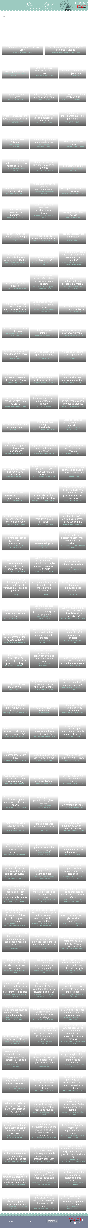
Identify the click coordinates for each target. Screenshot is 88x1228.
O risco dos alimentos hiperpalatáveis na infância (15, 613)
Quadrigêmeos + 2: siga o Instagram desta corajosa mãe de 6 (73, 682)
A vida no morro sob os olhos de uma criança (73, 308)
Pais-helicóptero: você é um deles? (72, 235)
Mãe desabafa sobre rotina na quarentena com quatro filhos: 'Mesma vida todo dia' (15, 1154)
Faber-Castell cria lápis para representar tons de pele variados (15, 637)
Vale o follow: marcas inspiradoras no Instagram (15, 472)
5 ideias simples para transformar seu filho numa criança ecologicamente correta (73, 1175)
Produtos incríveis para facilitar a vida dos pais (15, 117)
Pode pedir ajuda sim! (73, 165)
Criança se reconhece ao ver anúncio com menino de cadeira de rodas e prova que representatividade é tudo (15, 1055)
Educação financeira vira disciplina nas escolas (72, 448)
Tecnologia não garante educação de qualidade (44, 800)
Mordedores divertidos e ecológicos (15, 329)
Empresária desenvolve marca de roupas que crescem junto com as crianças (44, 893)
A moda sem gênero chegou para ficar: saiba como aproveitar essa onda (72, 869)
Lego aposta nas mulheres (15, 95)
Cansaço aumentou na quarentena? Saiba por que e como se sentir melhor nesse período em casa (15, 1128)
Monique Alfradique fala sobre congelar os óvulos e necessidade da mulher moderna (15, 1011)
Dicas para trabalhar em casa (73, 213)
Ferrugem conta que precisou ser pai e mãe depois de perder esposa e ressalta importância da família (15, 892)
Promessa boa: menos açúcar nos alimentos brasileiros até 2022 (15, 731)
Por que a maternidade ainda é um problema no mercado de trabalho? (73, 256)
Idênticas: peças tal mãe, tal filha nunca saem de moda (44, 871)
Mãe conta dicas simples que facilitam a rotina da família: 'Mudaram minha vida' (15, 1178)
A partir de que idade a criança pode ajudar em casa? (44, 448)
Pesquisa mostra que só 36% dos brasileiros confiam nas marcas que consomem (72, 1011)
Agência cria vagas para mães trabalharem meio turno (44, 208)
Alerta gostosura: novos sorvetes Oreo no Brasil (15, 401)
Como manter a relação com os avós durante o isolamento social (15, 1082)
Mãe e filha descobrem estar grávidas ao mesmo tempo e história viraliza (73, 942)
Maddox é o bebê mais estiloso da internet (44, 756)
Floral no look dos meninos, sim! (15, 685)
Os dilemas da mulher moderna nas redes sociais (44, 304)
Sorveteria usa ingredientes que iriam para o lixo (72, 116)
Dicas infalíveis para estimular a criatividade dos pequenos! (72, 586)
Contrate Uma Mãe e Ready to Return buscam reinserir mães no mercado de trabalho (72, 538)
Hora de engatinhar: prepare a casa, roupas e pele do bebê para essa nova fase (15, 964)
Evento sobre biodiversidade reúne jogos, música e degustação (15, 539)
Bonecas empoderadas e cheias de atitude (44, 378)
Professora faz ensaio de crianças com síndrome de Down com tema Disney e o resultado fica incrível (44, 986)
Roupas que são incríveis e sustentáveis (44, 237)
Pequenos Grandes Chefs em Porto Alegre (15, 235)
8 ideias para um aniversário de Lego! (72, 803)
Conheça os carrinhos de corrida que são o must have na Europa (15, 306)
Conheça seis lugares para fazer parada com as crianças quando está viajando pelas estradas (44, 1033)
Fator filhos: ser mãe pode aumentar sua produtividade (65, 48)
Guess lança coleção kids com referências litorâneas (44, 118)
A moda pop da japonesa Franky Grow (22, 48)
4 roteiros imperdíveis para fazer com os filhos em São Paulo (15, 519)
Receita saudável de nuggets (15, 284)
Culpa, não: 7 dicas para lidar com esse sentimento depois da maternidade (73, 987)
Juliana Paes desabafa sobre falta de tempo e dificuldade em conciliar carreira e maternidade (44, 915)
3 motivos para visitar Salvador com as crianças (15, 826)
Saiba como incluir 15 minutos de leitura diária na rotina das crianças (44, 633)
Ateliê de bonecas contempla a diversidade (44, 424)
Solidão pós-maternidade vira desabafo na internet (72, 281)
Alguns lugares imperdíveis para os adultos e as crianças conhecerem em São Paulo (44, 1200)
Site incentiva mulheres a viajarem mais (15, 426)
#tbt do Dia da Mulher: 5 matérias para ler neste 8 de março (15, 778)
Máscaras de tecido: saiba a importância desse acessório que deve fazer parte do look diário (15, 1106)
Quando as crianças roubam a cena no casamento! (73, 708)
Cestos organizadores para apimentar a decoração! (15, 708)
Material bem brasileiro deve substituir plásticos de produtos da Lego (15, 659)
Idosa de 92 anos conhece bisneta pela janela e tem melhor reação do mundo (44, 1105)
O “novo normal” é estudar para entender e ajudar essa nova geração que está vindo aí (73, 1151)
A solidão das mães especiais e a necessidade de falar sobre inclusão (15, 564)
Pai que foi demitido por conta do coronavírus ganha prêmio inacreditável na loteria (73, 1082)
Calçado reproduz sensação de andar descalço (72, 422)
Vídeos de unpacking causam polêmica (72, 353)
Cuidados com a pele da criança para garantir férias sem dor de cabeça (44, 1013)
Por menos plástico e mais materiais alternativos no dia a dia (73, 562)
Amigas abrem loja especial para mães (44, 353)
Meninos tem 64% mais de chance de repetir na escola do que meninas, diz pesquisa (73, 964)
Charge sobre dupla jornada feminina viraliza (73, 778)
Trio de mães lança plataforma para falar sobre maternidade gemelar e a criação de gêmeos (15, 585)
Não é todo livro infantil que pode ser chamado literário (72, 826)
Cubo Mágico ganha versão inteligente (44, 542)
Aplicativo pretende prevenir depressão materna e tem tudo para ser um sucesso (15, 869)
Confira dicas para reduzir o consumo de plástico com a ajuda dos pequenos (44, 610)
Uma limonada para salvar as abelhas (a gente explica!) (43, 731)
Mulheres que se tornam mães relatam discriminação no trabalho (44, 279)
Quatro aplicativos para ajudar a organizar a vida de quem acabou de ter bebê (44, 656)
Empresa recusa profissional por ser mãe (44, 70)
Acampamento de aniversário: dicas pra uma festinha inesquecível (15, 847)
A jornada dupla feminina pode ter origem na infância (44, 824)
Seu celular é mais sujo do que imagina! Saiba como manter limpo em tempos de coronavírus (73, 1057)
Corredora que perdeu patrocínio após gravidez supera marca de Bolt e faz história (44, 940)
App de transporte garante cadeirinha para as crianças (44, 847)
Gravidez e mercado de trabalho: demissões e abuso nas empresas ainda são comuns (73, 517)
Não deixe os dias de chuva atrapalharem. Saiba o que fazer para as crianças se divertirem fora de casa (15, 986)
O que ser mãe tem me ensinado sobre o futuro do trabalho (44, 684)
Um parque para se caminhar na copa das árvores (44, 165)
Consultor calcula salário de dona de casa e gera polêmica (15, 257)
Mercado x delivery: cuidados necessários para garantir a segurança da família (44, 1058)
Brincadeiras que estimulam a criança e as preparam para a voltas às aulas (72, 1200)
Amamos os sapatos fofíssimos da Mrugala (72, 756)
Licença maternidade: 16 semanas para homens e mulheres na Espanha (15, 800)
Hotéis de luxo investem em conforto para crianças (15, 495)
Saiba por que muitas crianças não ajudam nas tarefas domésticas (73, 470)
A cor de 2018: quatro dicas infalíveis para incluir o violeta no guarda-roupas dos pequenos (73, 492)
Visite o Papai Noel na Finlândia (43, 709)
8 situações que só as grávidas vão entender (15, 1037)
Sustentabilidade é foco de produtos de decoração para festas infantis (72, 893)
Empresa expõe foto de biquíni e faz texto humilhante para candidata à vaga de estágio (15, 939)
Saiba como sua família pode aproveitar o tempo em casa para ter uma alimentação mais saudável (44, 1128)
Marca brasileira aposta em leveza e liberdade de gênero (15, 377)
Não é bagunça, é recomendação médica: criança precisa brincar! (73, 633)
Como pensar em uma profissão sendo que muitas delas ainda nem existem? (72, 611)
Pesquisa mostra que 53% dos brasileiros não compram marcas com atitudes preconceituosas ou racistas (72, 1032)
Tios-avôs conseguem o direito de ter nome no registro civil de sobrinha (73, 916)
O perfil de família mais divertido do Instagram (43, 519)
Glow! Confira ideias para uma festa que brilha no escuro (72, 849)
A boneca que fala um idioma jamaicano (72, 72)
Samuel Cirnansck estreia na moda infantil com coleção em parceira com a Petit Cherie (44, 563)
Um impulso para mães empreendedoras (44, 141)
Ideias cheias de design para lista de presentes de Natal (15, 354)
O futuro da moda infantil (44, 331)
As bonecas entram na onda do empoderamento (43, 186)
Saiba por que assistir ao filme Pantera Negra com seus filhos (72, 377)
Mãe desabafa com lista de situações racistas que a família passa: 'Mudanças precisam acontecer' (44, 1153)
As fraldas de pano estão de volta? (44, 259)
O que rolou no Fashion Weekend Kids (73, 95)
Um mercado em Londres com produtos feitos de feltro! (15, 163)
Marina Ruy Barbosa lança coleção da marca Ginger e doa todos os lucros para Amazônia (44, 1175)
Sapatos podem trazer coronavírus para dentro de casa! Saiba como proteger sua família (72, 1104)
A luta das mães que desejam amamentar (72, 331)
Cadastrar (52, 1221)
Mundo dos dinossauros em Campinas (15, 212)
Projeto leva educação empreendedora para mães (15, 755)
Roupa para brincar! (15, 71)
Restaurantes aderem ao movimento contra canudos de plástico (73, 401)
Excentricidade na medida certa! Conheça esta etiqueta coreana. (73, 660)
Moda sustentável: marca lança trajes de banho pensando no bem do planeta (44, 964)
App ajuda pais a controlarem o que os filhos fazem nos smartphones (15, 446)
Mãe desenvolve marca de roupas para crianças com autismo (15, 1201)
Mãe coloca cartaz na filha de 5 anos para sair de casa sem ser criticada (44, 1083)
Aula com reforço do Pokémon (15, 141)
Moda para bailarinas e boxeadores (73, 190)
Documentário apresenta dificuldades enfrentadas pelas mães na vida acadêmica (44, 585)
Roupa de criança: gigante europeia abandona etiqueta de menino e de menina (72, 729)
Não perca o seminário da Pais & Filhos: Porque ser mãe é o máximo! (44, 470)
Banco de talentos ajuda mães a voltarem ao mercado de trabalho (44, 399)
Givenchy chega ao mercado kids (15, 190)
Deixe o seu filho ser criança (72, 142)
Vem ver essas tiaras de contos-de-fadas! (44, 780)
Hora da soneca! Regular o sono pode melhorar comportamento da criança (72, 1128)
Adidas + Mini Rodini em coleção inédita (44, 95)
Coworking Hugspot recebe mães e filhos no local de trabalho (44, 495)
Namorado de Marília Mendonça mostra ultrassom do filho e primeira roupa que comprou (15, 915)
